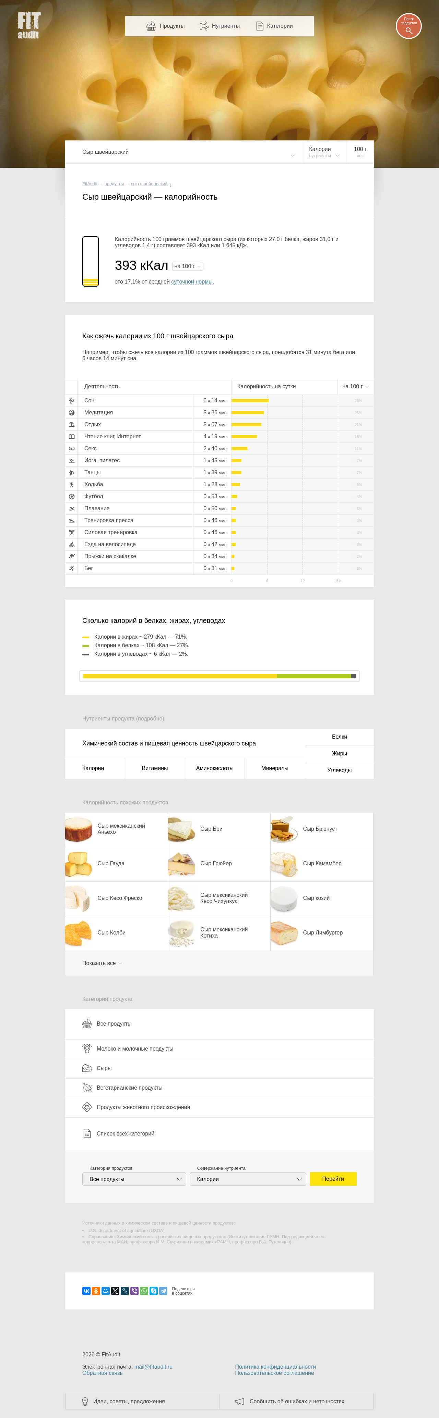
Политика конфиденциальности (275, 1367)
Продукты (172, 26)
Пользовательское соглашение (274, 1373)
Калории (93, 768)
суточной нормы (191, 282)
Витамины (155, 768)
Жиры (339, 753)
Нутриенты (226, 26)
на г (185, 266)
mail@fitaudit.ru (153, 1367)
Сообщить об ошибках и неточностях (297, 1401)
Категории (280, 26)
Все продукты (106, 1023)
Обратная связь (102, 1373)
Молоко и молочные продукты (127, 1048)
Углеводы (340, 770)
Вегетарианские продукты (122, 1087)
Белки (339, 737)
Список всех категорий (118, 1133)
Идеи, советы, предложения (129, 1401)
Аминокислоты (215, 768)
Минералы (274, 768)
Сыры (96, 1068)
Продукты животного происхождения (136, 1107)
